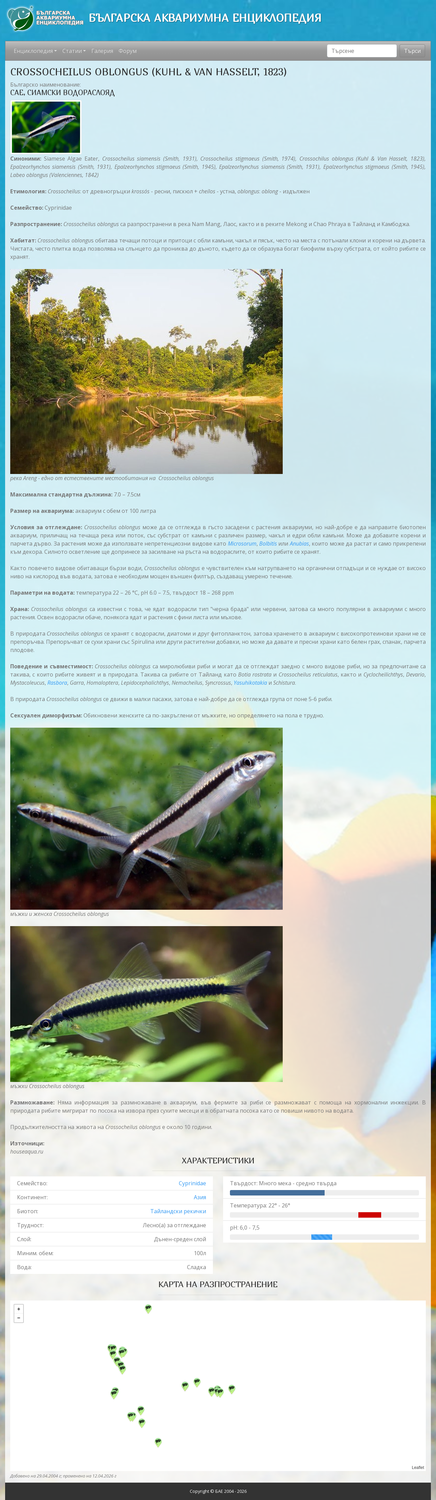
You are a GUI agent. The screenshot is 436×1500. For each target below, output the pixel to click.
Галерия (102, 51)
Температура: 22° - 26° (260, 1205)
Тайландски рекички (178, 1211)
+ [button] (18, 1309)
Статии (72, 51)
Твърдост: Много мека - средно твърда (283, 1183)
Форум (128, 51)
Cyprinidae (192, 1183)
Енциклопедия (33, 51)
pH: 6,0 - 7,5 (245, 1227)
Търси (412, 51)
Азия (200, 1197)
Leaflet (418, 1467)
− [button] (18, 1317)
